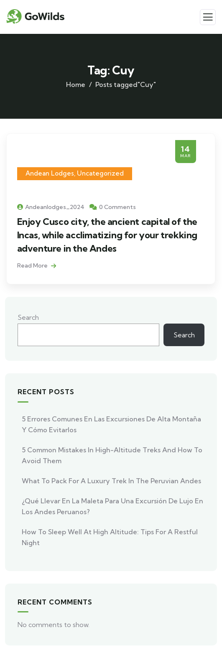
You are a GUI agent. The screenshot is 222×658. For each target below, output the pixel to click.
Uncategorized (100, 173)
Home (75, 84)
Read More (36, 265)
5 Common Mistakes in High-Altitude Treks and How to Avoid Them (112, 455)
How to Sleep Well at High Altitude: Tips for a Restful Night (110, 537)
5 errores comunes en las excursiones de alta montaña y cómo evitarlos (111, 424)
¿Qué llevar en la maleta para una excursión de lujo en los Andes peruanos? (112, 506)
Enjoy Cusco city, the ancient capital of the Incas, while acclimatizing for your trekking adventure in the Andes (107, 235)
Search (28, 317)
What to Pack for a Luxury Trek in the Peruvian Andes (111, 481)
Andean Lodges (50, 173)
